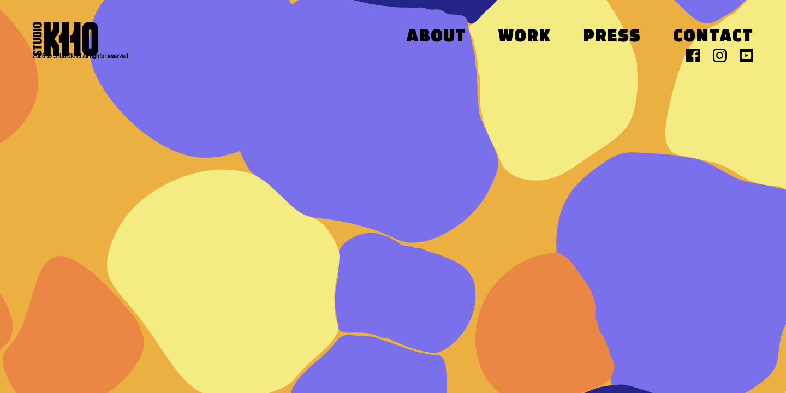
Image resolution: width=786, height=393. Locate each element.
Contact (713, 37)
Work (524, 37)
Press (612, 37)
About (436, 37)
